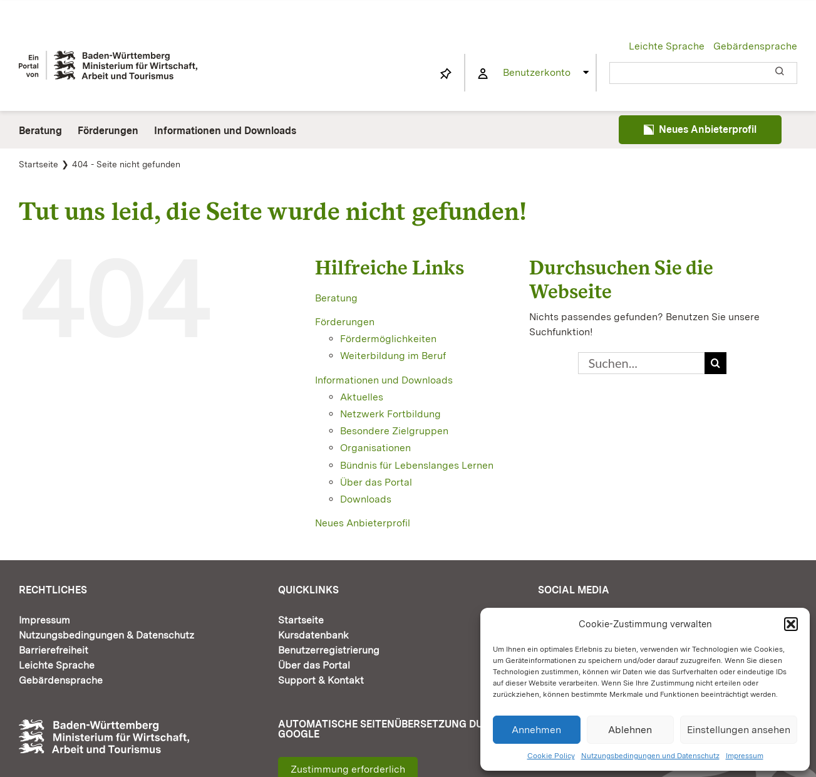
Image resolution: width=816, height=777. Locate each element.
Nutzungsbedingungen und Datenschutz (650, 755)
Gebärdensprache (755, 46)
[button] (791, 624)
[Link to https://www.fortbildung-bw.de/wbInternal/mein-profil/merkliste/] (446, 74)
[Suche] (715, 363)
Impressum (744, 755)
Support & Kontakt (321, 680)
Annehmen (536, 730)
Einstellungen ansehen (738, 730)
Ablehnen (630, 730)
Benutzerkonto (537, 72)
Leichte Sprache (667, 46)
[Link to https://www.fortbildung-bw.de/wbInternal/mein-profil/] (483, 74)
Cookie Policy (551, 755)
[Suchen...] (641, 363)
